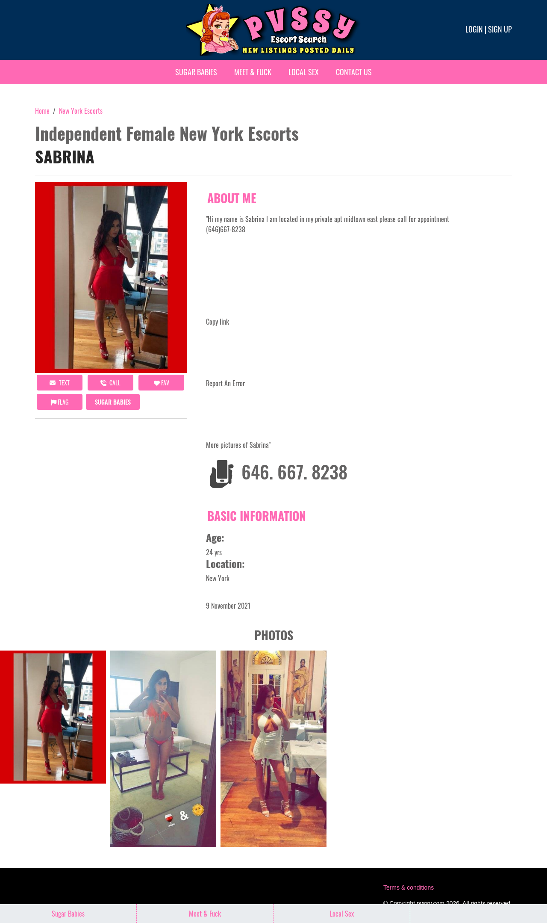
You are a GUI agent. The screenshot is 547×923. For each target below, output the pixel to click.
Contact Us (354, 71)
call (110, 382)
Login (474, 29)
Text (60, 382)
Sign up (500, 29)
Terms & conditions (408, 887)
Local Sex (303, 71)
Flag (59, 401)
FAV (161, 382)
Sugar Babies (196, 71)
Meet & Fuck (252, 71)
